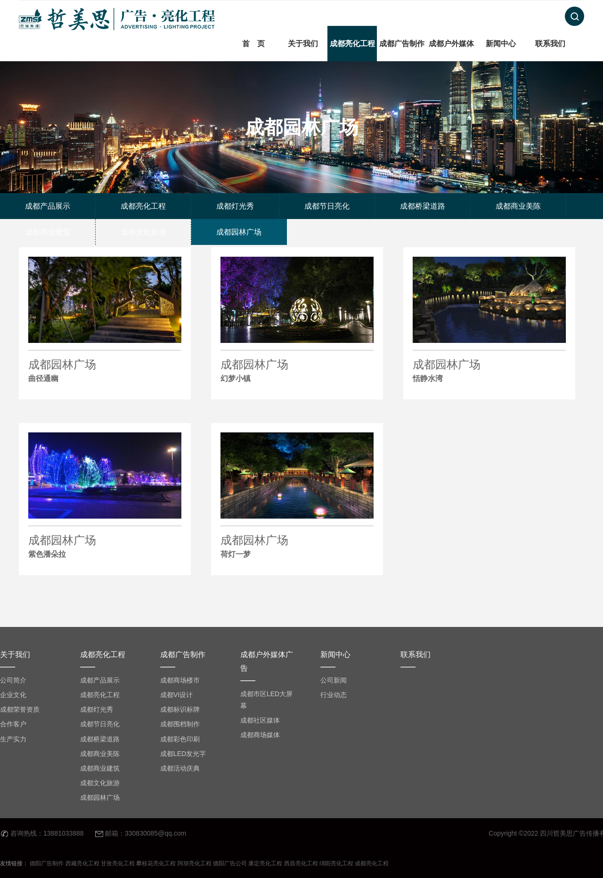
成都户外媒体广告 (451, 61)
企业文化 (13, 695)
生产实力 (13, 739)
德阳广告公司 (230, 863)
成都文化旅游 (100, 783)
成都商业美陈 (100, 753)
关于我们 (303, 44)
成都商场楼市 (180, 680)
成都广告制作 (401, 44)
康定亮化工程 (265, 863)
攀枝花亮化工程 (156, 863)
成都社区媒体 (260, 720)
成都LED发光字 (183, 753)
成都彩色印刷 (180, 739)
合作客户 (13, 724)
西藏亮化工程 (82, 863)
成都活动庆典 (180, 768)
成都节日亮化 (100, 724)
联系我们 (550, 44)
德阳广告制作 (47, 863)
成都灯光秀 (96, 709)
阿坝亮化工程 (195, 863)
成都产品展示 (100, 680)
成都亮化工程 (352, 44)
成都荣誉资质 (20, 709)
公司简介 (13, 680)
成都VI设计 (176, 695)
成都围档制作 (180, 724)
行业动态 (333, 695)
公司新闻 (333, 680)
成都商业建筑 (100, 768)
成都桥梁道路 (100, 739)
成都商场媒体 (260, 735)
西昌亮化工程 (301, 863)
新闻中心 (501, 44)
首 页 (253, 44)
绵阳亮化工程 (336, 863)
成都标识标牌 (180, 709)
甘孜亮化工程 (118, 863)
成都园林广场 (104, 372)
